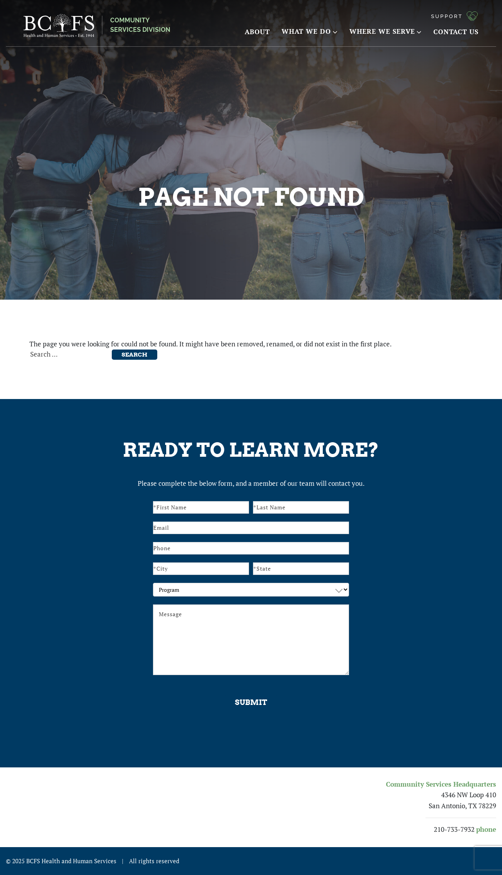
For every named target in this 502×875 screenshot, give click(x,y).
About (257, 31)
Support (447, 16)
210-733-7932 (454, 829)
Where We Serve (385, 31)
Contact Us (455, 31)
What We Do (310, 31)
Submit (251, 702)
